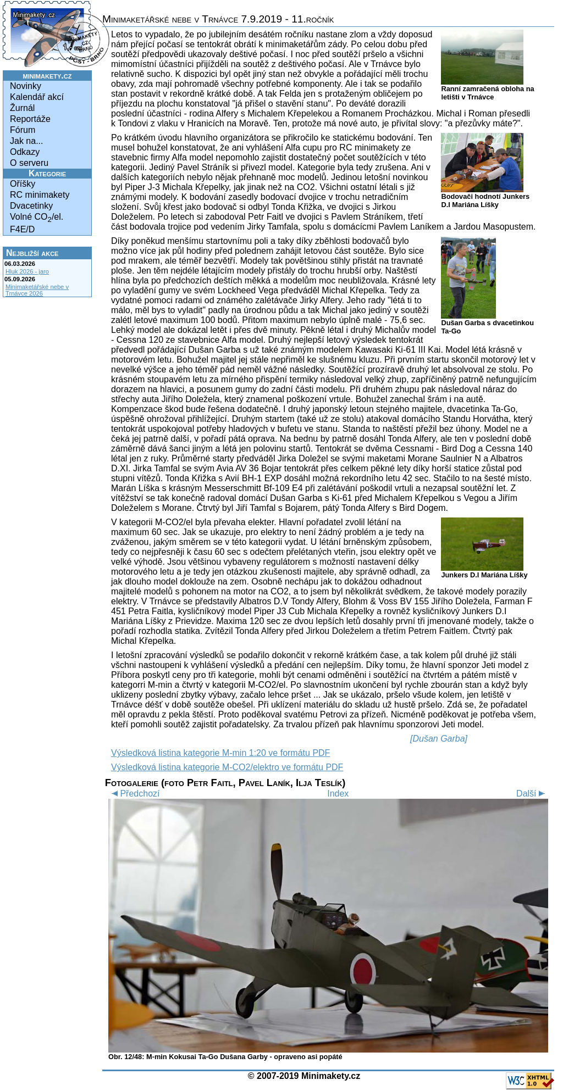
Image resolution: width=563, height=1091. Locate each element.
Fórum (22, 130)
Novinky (25, 86)
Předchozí (133, 793)
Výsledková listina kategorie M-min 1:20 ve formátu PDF (220, 753)
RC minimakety (39, 194)
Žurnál (22, 108)
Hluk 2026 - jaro (27, 271)
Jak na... (26, 141)
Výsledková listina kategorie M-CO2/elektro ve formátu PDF (227, 767)
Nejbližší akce (32, 253)
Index (338, 793)
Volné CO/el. (36, 218)
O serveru (29, 163)
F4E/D (22, 229)
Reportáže (30, 119)
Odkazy (25, 152)
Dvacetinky (31, 205)
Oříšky (22, 183)
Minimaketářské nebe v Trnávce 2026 (37, 290)
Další (532, 793)
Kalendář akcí (37, 97)
